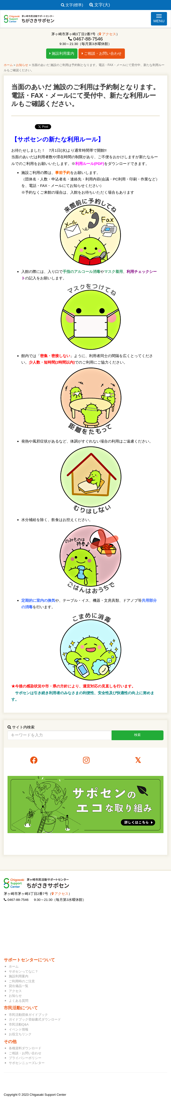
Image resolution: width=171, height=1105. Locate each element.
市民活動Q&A (19, 1024)
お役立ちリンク (20, 1034)
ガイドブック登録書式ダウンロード (35, 1019)
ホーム (8, 65)
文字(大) (99, 4)
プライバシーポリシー (25, 1058)
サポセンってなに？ (23, 971)
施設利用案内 (61, 53)
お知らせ (22, 65)
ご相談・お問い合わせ (102, 53)
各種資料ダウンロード (25, 1048)
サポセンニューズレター (27, 1063)
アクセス (107, 34)
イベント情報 (18, 1029)
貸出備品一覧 (18, 986)
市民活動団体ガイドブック (28, 1015)
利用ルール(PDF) (89, 163)
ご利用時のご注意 (22, 981)
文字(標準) (72, 5)
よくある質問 (18, 1001)
